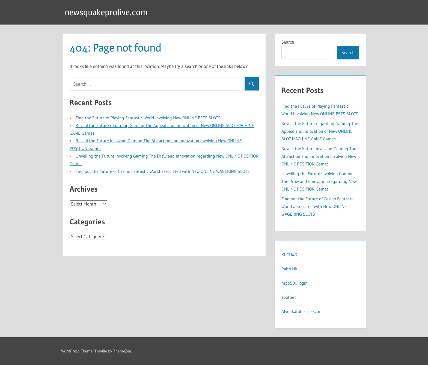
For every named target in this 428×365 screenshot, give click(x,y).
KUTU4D (289, 254)
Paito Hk (289, 269)
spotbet (288, 297)
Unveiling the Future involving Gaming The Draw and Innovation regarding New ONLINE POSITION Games (319, 181)
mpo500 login (294, 283)
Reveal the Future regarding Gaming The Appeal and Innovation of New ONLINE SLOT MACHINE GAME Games (319, 131)
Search (287, 42)
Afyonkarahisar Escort (301, 311)
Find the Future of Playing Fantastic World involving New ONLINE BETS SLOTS (148, 117)
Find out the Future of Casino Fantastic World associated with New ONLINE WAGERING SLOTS (163, 171)
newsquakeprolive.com (106, 12)
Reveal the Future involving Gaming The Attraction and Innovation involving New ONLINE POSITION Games (318, 156)
